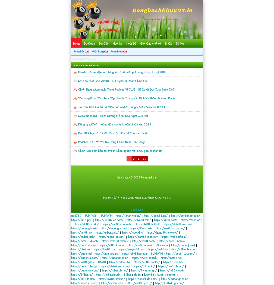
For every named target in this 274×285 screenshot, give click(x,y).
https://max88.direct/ (84, 241)
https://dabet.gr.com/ (174, 279)
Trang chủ (77, 65)
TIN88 (102, 262)
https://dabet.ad (81, 253)
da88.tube (137, 210)
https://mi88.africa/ (174, 236)
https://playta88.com (131, 249)
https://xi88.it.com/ (111, 245)
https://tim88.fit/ (81, 232)
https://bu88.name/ (83, 245)
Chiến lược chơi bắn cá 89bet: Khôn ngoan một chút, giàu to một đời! (120, 150)
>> (144, 159)
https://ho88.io (158, 249)
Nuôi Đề (131, 43)
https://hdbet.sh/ (119, 262)
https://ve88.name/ (140, 245)
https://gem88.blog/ (84, 266)
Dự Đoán (89, 43)
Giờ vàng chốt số (150, 43)
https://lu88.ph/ (81, 220)
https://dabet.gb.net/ (84, 228)
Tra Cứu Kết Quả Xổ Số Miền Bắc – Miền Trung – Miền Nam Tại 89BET (121, 107)
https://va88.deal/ (144, 241)
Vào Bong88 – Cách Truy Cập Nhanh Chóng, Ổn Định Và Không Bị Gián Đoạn (126, 98)
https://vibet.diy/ (132, 232)
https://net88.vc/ (171, 258)
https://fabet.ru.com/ (115, 258)
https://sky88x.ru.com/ (185, 215)
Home (76, 43)
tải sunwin (162, 245)
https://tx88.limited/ (147, 224)
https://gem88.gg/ (156, 215)
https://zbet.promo (106, 253)
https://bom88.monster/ (143, 236)
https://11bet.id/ (144, 266)
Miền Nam (119, 51)
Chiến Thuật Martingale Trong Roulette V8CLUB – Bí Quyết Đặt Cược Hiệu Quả (126, 89)
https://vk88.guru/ (83, 262)
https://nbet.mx (80, 249)
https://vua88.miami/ (115, 241)
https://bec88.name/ (172, 241)
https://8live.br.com (183, 249)
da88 (137, 274)
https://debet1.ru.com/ (177, 224)
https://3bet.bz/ (173, 262)
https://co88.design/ (112, 236)
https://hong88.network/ (162, 232)
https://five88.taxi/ (139, 220)
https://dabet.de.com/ (85, 270)
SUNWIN (106, 215)
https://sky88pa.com (134, 253)
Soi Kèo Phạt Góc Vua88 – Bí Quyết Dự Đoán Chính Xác (112, 81)
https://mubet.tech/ (83, 236)
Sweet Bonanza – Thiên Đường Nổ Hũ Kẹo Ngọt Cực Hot (113, 116)
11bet (127, 274)
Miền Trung (100, 51)
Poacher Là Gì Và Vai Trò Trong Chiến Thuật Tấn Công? (111, 142)
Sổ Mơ (180, 43)
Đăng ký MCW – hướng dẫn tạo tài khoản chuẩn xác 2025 (114, 124)
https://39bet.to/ (82, 274)
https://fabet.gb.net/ (115, 270)
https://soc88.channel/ (116, 224)
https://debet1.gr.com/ (180, 253)
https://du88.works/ (86, 224)
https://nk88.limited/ (112, 279)
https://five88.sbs (104, 249)
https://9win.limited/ (144, 258)
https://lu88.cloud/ (172, 270)
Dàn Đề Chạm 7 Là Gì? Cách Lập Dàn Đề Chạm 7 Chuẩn (113, 133)
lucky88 (149, 274)
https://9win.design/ (144, 270)
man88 (171, 274)
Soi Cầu (103, 43)
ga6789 (76, 215)
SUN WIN (91, 215)
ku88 (160, 274)
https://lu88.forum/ (83, 279)
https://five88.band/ (171, 266)
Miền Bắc (81, 51)
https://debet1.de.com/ (143, 279)
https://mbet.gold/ (107, 232)
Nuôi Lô (117, 43)
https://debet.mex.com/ (115, 266)
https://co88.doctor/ (147, 262)
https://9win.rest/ (141, 228)
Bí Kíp (168, 43)
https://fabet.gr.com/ (114, 228)
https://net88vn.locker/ (170, 228)
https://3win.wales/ (128, 215)
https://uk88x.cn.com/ (109, 220)
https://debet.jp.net (183, 245)
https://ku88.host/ (165, 220)
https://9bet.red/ (191, 220)
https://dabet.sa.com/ (85, 258)
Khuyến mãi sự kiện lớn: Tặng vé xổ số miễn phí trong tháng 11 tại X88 (121, 72)
